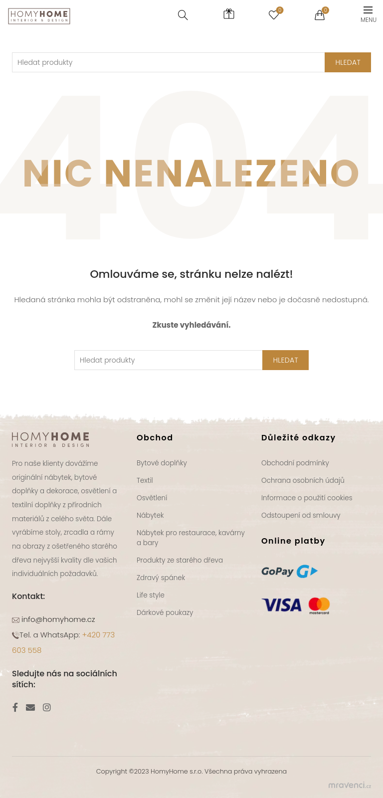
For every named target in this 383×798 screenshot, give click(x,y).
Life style (151, 595)
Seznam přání (278, 10)
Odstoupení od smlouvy (301, 515)
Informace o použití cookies (307, 498)
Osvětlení (152, 498)
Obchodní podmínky (295, 463)
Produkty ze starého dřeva (180, 560)
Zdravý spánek (161, 578)
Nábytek (150, 515)
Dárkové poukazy (165, 612)
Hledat (285, 360)
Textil (145, 480)
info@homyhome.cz (57, 619)
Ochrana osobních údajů (303, 480)
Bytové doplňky (162, 463)
